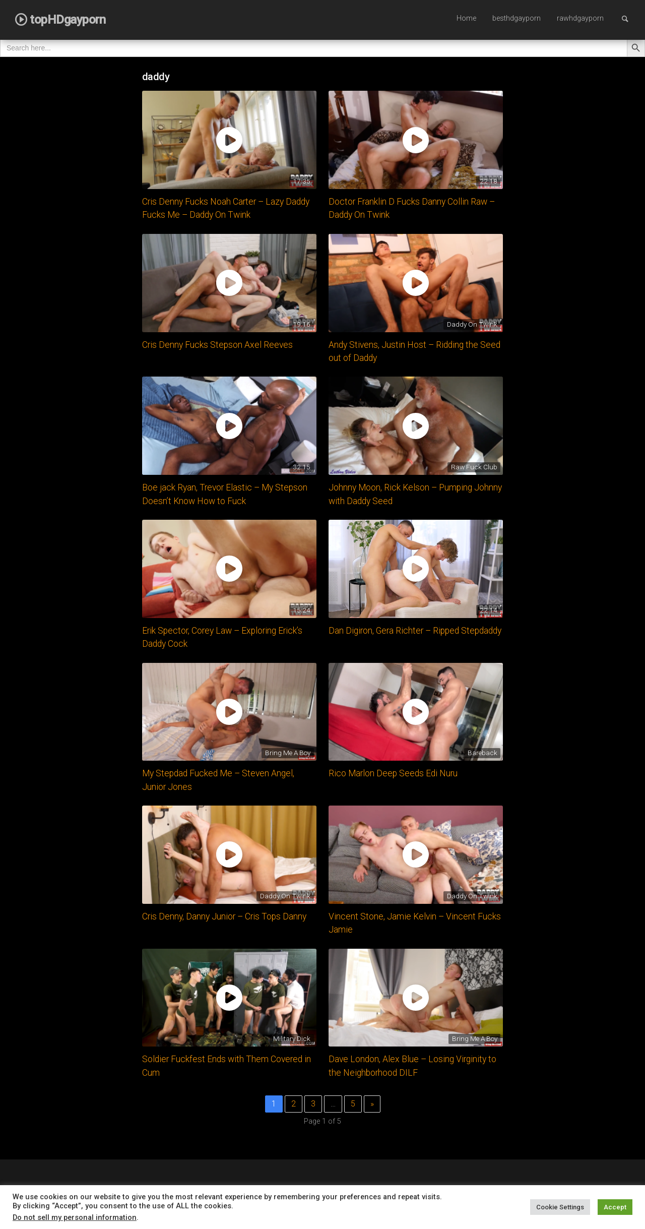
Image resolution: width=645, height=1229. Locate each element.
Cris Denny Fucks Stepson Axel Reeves (217, 345)
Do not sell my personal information (75, 1217)
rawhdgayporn (580, 18)
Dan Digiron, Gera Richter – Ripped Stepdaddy (415, 631)
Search (630, 18)
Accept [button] (615, 1207)
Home (466, 18)
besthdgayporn (516, 18)
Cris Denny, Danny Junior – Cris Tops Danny (224, 916)
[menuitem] (466, 19)
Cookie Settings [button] (560, 1207)
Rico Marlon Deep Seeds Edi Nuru (393, 773)
